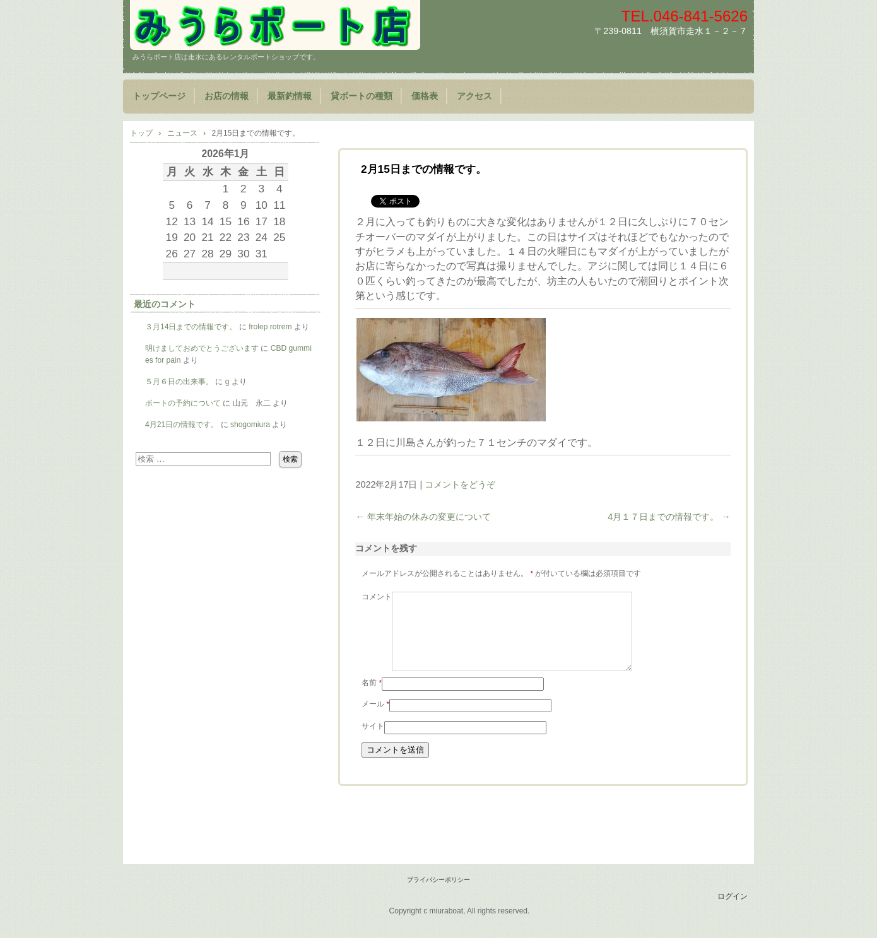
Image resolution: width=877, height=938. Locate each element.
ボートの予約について (183, 403)
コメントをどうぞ (460, 484)
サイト (373, 741)
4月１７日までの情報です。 (669, 517)
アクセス (474, 96)
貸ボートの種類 (361, 96)
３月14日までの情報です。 (191, 326)
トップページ (158, 96)
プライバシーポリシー (438, 894)
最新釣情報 (290, 96)
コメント (377, 597)
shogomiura (250, 424)
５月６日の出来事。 (179, 381)
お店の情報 (226, 96)
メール (375, 719)
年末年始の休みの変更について (422, 517)
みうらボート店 (275, 25)
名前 (372, 697)
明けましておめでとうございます (202, 348)
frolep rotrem (270, 326)
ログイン (732, 911)
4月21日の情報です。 (181, 424)
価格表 (424, 96)
